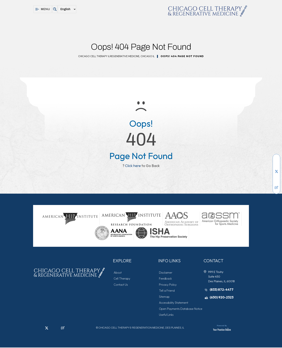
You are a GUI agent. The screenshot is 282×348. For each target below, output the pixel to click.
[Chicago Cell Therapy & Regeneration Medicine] (207, 11)
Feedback (165, 278)
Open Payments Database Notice (181, 309)
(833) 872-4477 (222, 289)
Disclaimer (165, 272)
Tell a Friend (167, 291)
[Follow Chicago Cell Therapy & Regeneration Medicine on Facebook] (276, 160)
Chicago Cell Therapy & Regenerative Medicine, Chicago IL (116, 56)
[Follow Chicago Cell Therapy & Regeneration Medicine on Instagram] (276, 176)
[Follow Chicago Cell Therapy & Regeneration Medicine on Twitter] (276, 171)
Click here (133, 165)
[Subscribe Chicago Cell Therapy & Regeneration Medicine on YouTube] (276, 182)
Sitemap (164, 297)
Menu (42, 9)
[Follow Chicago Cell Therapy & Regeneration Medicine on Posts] (276, 187)
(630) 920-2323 (222, 297)
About (118, 272)
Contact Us (121, 285)
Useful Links (166, 315)
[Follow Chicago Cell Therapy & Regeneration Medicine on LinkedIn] (276, 166)
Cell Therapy (122, 278)
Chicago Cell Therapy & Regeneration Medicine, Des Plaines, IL (141, 328)
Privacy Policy (168, 285)
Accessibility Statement (173, 303)
